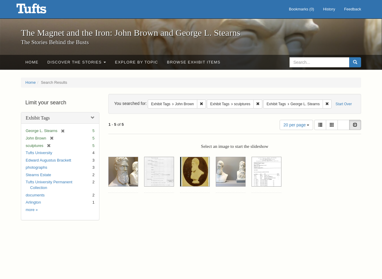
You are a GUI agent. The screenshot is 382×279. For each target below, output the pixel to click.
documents (35, 195)
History (329, 9)
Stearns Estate (38, 175)
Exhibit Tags (38, 117)
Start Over (343, 104)
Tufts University (39, 153)
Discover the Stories (76, 62)
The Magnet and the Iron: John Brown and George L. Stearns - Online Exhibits (38, 10)
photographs (36, 167)
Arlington (33, 202)
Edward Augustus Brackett (48, 160)
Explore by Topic (136, 62)
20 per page (296, 125)
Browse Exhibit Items (194, 62)
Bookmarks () (301, 9)
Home (31, 62)
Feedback (352, 9)
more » (32, 209)
